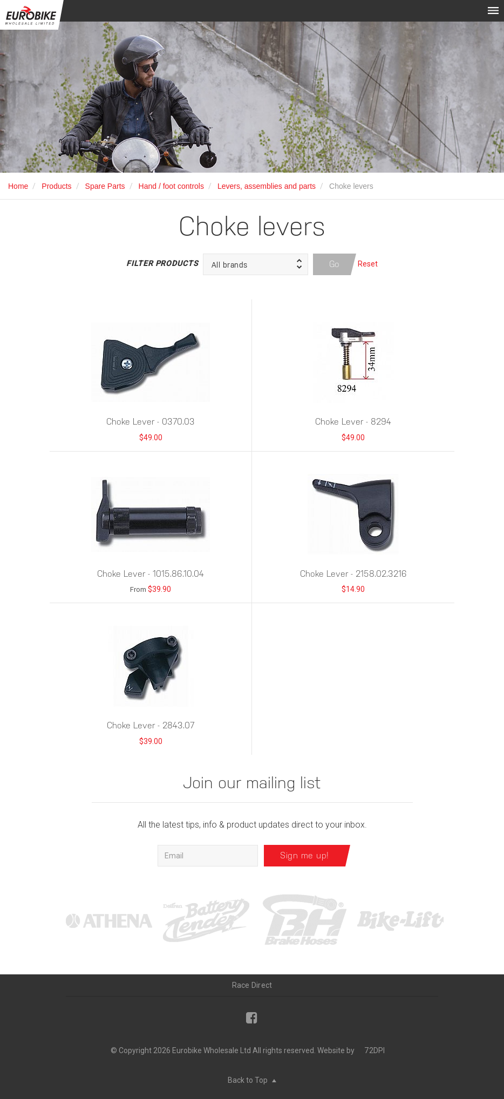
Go (334, 264)
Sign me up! (304, 855)
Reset (368, 264)
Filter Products (161, 263)
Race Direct (252, 985)
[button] (255, 264)
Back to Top (252, 1080)
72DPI (374, 1050)
